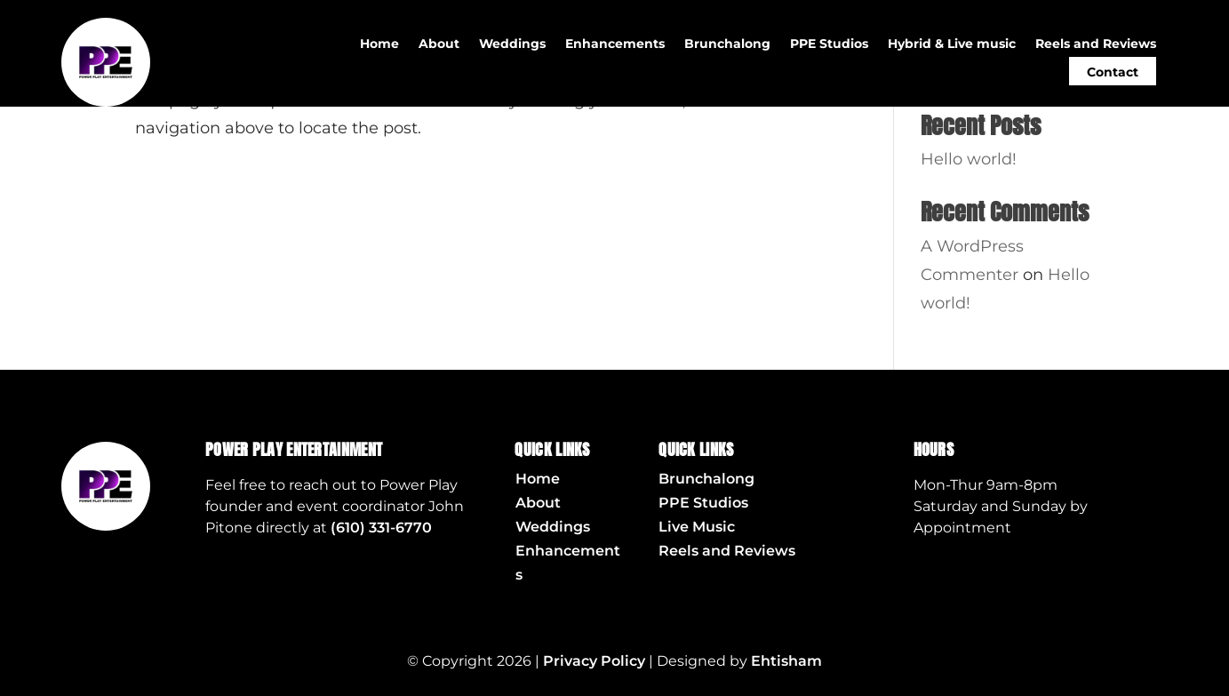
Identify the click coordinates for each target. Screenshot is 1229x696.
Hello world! (969, 159)
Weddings (512, 44)
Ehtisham (786, 660)
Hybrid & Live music (952, 44)
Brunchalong (727, 44)
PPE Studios (829, 44)
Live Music (696, 526)
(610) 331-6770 (381, 527)
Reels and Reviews (1095, 44)
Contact (1112, 72)
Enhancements (615, 44)
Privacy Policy (594, 660)
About (439, 44)
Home (379, 44)
